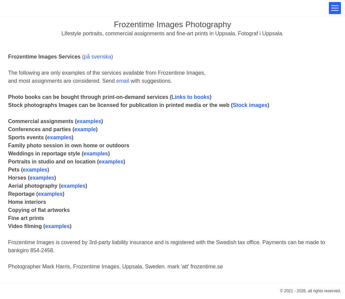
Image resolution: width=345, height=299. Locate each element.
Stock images (250, 105)
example (85, 129)
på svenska (97, 57)
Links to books (190, 97)
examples (89, 121)
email (122, 81)
